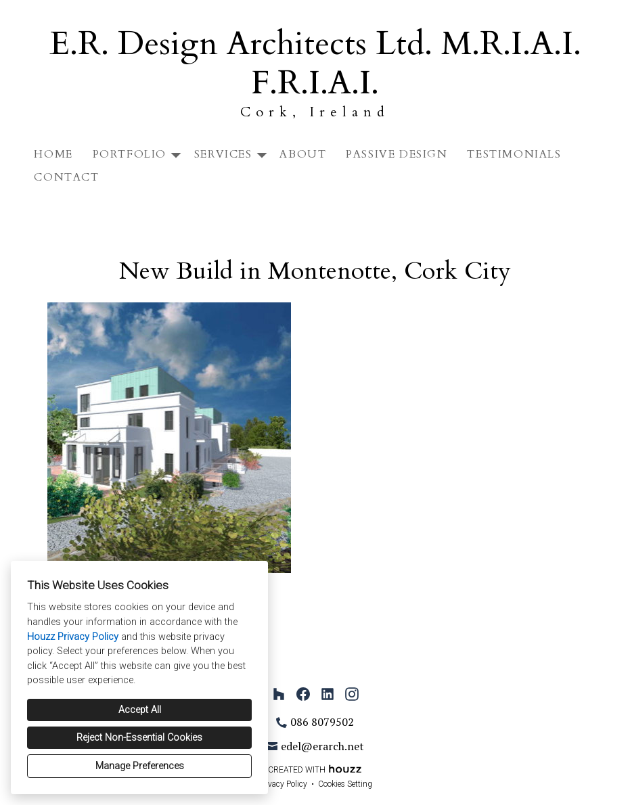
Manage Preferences (139, 766)
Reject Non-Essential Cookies (139, 737)
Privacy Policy (282, 784)
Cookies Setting (345, 784)
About (302, 154)
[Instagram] (352, 694)
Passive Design (396, 154)
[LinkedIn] (327, 694)
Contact (66, 177)
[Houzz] (279, 694)
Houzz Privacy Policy (72, 637)
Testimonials (514, 154)
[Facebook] (303, 694)
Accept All (139, 710)
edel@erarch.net (322, 746)
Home (53, 154)
